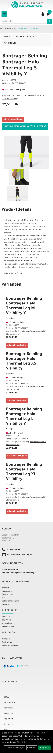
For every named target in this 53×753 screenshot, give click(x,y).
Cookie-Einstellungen (14, 748)
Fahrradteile (9, 708)
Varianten (10, 43)
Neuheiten (8, 724)
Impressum (7, 591)
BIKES (6, 697)
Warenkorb (7, 617)
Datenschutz (7, 595)
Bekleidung (10, 29)
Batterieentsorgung (10, 601)
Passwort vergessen (10, 646)
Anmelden (6, 639)
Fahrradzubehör (11, 703)
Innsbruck (6, 604)
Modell (8, 37)
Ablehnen (31, 748)
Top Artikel (6, 620)
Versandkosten (8, 623)
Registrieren (7, 642)
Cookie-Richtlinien (18, 742)
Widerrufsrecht (8, 627)
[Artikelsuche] (49, 21)
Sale (6, 730)
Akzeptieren (44, 748)
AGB (3, 598)
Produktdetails (25, 37)
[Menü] (4, 14)
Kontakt (5, 588)
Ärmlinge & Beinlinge (29, 29)
